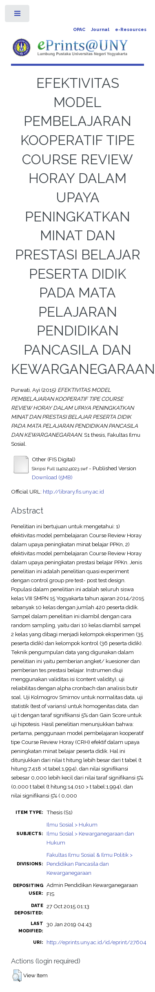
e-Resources (130, 29)
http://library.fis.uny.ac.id (73, 491)
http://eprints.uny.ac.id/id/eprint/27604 (96, 942)
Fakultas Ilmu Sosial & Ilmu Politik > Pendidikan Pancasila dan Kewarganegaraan (89, 863)
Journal (100, 29)
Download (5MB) (52, 477)
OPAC (79, 29)
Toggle (17, 15)
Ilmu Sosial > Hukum (71, 824)
